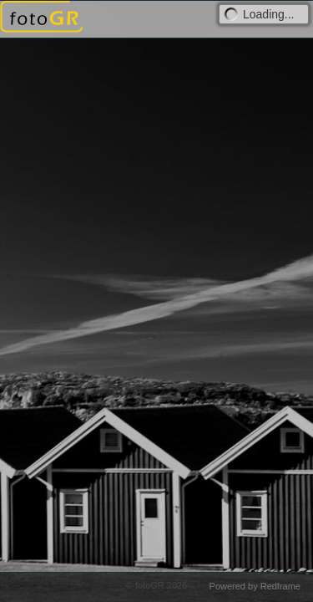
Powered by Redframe (255, 586)
